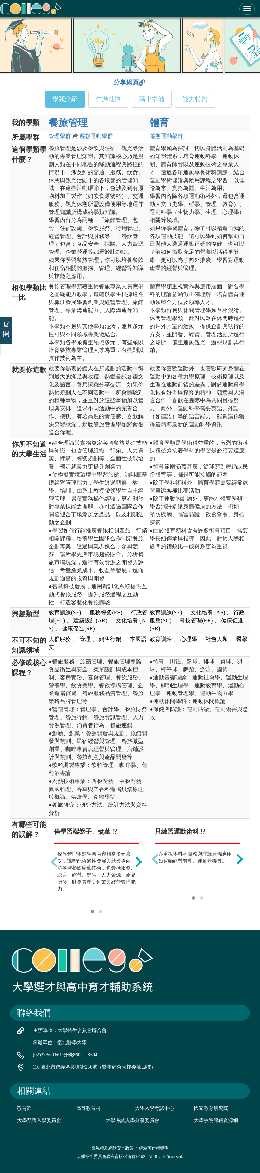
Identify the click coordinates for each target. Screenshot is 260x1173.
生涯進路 (108, 98)
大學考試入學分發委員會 (132, 1120)
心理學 (188, 639)
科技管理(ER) (196, 621)
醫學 (241, 639)
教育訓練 (161, 639)
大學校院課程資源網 (216, 1120)
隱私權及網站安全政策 (112, 1148)
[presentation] (54, 861)
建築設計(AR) (90, 621)
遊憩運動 (96, 136)
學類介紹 (65, 98)
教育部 (24, 1108)
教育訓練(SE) (65, 612)
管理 (60, 136)
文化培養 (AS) (207, 612)
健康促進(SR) (78, 629)
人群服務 (60, 639)
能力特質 (195, 98)
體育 (159, 122)
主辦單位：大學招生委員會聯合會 (70, 1030)
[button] (92, 911)
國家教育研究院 (211, 1108)
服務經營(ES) (105, 612)
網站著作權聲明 (153, 1148)
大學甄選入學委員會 (39, 1120)
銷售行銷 (110, 639)
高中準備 (151, 98)
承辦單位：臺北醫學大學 (60, 1042)
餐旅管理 (68, 122)
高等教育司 (88, 1108)
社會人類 (216, 639)
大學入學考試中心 (154, 1108)
